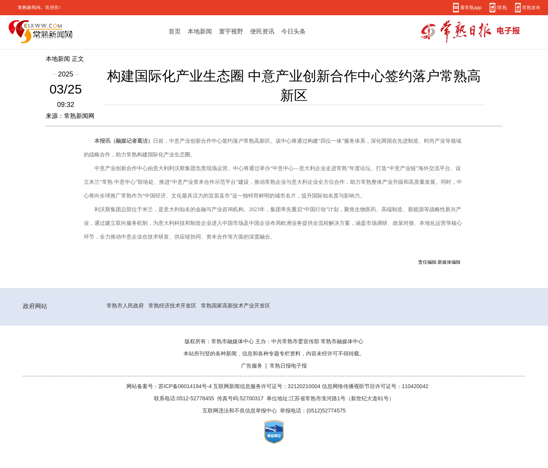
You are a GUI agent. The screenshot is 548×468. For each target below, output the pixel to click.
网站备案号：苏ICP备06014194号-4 (169, 386)
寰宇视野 (231, 31)
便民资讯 (262, 31)
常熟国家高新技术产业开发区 (235, 305)
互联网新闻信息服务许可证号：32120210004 (267, 386)
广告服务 (251, 365)
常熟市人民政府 (125, 305)
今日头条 (293, 31)
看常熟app (470, 7)
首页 (175, 31)
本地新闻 (200, 31)
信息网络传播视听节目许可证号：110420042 (375, 386)
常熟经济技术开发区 (172, 305)
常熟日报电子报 (288, 365)
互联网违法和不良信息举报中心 (239, 410)
